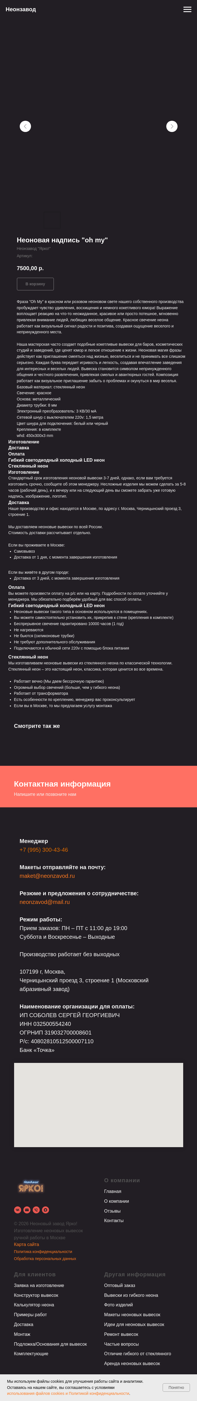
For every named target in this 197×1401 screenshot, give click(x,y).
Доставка (24, 1324)
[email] (26, 1209)
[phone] (36, 1209)
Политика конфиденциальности (43, 1251)
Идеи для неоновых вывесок (134, 1324)
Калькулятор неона (34, 1304)
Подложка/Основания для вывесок (50, 1344)
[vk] (17, 1209)
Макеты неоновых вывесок (132, 1314)
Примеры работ (30, 1314)
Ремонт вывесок (121, 1334)
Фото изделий (118, 1304)
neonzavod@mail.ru (45, 902)
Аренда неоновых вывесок (132, 1363)
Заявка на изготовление (39, 1285)
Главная (112, 1191)
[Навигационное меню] (187, 9)
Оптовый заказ (119, 1285)
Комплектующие (31, 1353)
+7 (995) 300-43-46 (44, 850)
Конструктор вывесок (36, 1295)
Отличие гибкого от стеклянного (137, 1353)
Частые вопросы (121, 1344)
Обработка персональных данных (45, 1258)
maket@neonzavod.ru (47, 876)
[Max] (45, 1209)
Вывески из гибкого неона (131, 1295)
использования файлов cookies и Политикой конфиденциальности (68, 1393)
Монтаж (22, 1334)
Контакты (114, 1220)
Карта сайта (26, 1244)
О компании (116, 1201)
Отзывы (112, 1211)
